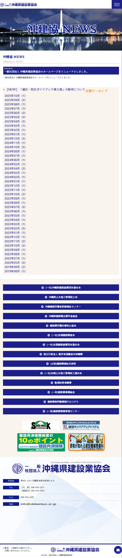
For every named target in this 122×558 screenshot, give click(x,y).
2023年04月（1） (16, 220)
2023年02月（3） (16, 228)
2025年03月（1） (16, 126)
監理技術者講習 (63, 382)
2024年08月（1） (16, 151)
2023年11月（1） (16, 190)
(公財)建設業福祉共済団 (63, 363)
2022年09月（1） (16, 250)
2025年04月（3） (16, 121)
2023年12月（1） (16, 186)
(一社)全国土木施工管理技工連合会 (63, 373)
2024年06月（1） (16, 160)
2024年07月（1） (16, 156)
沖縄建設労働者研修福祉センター (63, 306)
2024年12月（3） (16, 138)
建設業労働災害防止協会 (63, 325)
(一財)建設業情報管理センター (63, 411)
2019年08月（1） (16, 271)
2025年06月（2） (16, 113)
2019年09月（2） (16, 267)
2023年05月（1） (16, 215)
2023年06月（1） (16, 211)
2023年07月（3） (16, 207)
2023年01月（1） (16, 233)
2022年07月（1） (16, 258)
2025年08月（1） (16, 104)
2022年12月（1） (16, 237)
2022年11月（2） (16, 241)
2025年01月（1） (16, 134)
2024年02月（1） (16, 177)
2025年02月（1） (16, 130)
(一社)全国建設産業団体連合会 (63, 344)
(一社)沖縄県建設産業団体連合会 (63, 287)
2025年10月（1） (16, 96)
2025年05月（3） (16, 117)
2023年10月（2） (16, 194)
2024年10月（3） (16, 147)
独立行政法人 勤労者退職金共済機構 (63, 354)
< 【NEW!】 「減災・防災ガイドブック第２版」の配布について (44, 89)
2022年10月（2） (16, 245)
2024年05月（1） (16, 164)
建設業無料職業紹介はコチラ (62, 401)
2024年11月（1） (16, 143)
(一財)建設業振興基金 (63, 392)
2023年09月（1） (16, 198)
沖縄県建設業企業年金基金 (63, 316)
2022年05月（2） (16, 263)
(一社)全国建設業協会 (63, 335)
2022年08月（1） (16, 254)
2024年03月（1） (16, 173)
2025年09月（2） (16, 100)
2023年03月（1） (16, 224)
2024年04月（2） (16, 168)
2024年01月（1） (16, 181)
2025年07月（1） (16, 108)
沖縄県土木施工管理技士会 (63, 297)
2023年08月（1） (16, 203)
